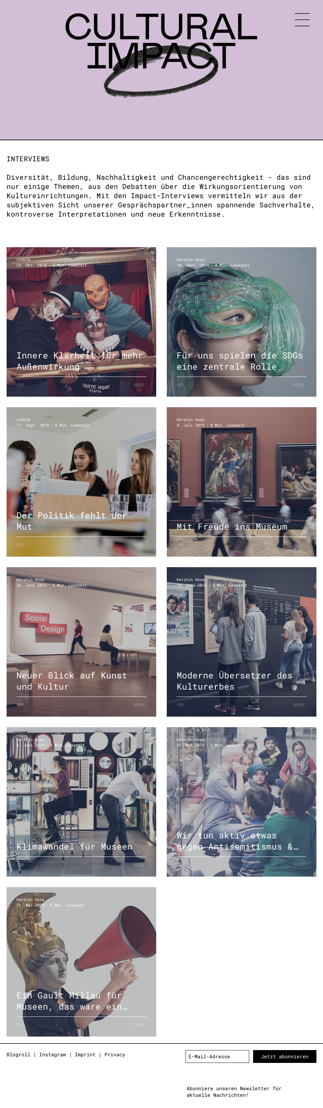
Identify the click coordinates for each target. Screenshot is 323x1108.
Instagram (52, 1054)
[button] (302, 19)
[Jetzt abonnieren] (284, 1056)
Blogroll (18, 1054)
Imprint (85, 1054)
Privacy (114, 1054)
